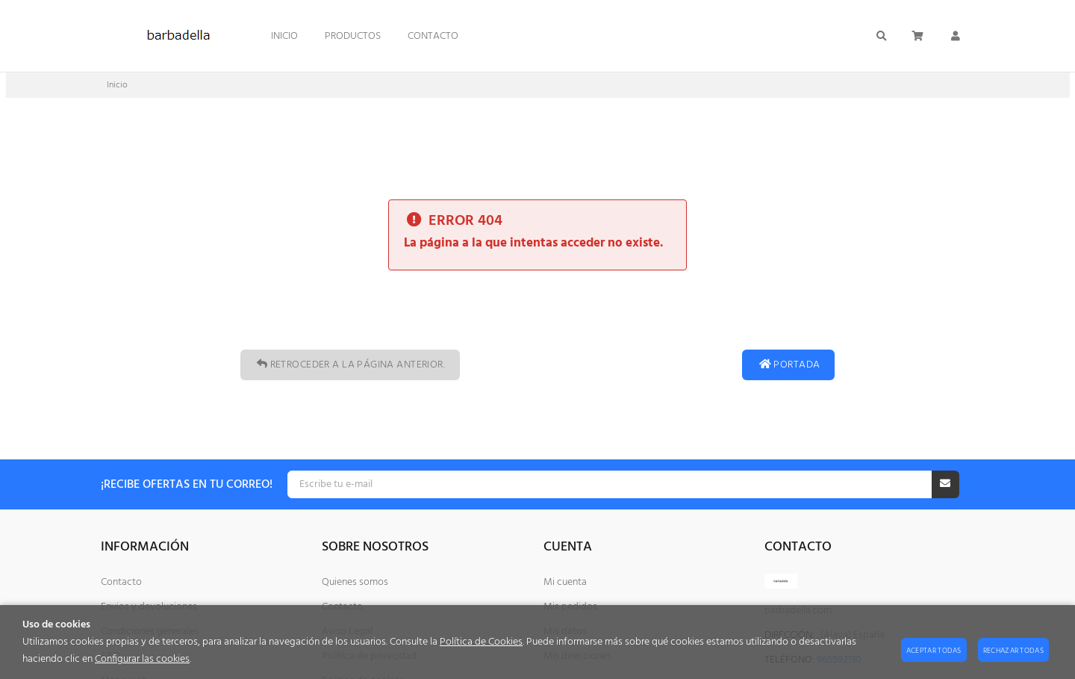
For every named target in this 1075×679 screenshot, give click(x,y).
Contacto (121, 582)
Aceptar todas (934, 651)
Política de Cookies (481, 642)
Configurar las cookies (142, 659)
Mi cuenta (565, 582)
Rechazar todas (1013, 651)
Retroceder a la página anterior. (350, 364)
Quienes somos (355, 582)
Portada (788, 364)
